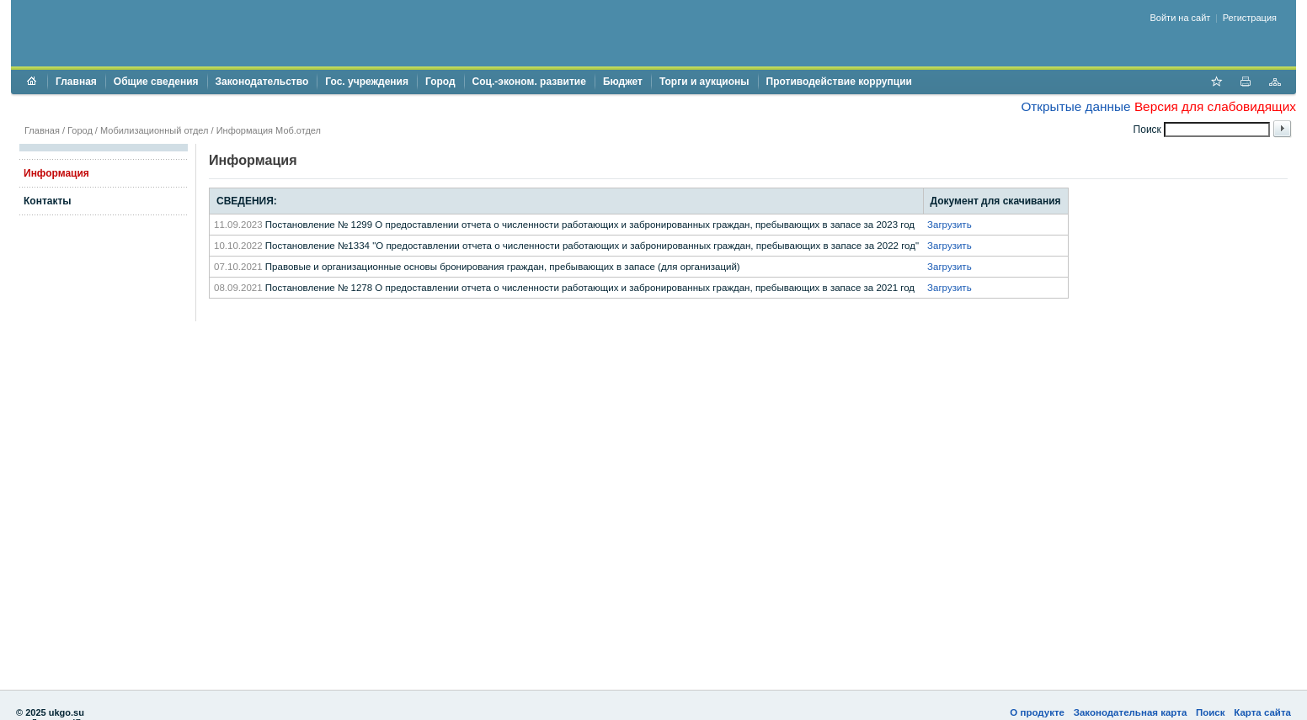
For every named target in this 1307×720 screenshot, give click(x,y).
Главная (76, 81)
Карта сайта (1262, 712)
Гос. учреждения (366, 81)
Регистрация (1250, 18)
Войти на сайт (1180, 18)
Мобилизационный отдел (154, 130)
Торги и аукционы (704, 81)
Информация (56, 173)
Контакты (48, 201)
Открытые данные (1075, 106)
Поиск (1210, 712)
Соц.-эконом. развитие (529, 81)
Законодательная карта (1130, 712)
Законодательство (262, 81)
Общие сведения (156, 81)
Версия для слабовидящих (1215, 106)
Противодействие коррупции (839, 81)
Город (440, 81)
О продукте (1037, 712)
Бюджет (623, 81)
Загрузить (949, 225)
